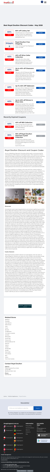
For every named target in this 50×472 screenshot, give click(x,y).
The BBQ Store (8, 331)
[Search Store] (42, 2)
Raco (6, 355)
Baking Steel (8, 336)
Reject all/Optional (22, 470)
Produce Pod (8, 340)
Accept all (30, 470)
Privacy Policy (29, 425)
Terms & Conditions (30, 427)
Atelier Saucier (8, 324)
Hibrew (6, 357)
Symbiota (7, 334)
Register (38, 408)
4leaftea (7, 346)
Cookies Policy (4, 459)
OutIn (6, 326)
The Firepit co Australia (10, 333)
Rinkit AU (7, 343)
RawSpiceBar (8, 348)
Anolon (6, 328)
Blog (27, 434)
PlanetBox (7, 321)
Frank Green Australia (9, 358)
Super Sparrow (8, 323)
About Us (28, 429)
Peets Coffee (8, 352)
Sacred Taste (8, 338)
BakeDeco (7, 319)
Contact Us (28, 432)
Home (5, 396)
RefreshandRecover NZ (10, 341)
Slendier (7, 350)
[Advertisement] (25, 15)
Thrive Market (8, 353)
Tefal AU (7, 345)
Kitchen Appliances (13, 396)
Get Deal (41, 32)
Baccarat (7, 329)
